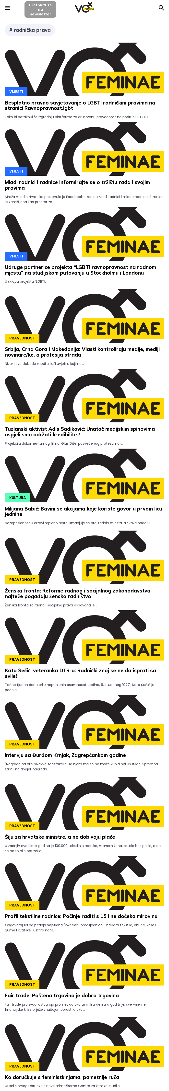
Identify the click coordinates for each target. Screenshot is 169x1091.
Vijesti (16, 91)
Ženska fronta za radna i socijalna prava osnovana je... (51, 605)
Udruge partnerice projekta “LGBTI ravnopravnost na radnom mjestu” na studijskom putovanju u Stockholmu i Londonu (80, 270)
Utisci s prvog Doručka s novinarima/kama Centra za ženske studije (62, 1085)
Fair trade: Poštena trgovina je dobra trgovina (62, 995)
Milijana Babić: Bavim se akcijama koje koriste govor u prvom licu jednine (83, 511)
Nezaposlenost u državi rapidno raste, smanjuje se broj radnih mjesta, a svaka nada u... (78, 523)
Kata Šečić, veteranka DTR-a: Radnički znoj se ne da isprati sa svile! (80, 673)
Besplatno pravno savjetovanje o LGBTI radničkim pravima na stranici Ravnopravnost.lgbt (80, 105)
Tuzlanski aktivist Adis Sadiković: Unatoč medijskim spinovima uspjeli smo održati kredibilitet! (80, 432)
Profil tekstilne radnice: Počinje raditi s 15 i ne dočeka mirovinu (81, 916)
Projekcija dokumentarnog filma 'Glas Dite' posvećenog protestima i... (64, 443)
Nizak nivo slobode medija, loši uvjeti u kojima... (44, 363)
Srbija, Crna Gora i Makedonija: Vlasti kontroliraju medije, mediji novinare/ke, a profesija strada (82, 352)
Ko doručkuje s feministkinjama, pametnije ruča (62, 1077)
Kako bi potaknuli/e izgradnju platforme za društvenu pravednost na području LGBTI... (77, 117)
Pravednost (22, 338)
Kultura (17, 497)
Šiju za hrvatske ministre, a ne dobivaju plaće (60, 837)
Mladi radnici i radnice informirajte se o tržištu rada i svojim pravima (77, 185)
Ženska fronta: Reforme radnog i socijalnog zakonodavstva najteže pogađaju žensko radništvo (77, 593)
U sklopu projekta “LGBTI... (26, 281)
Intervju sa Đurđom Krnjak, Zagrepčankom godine (65, 755)
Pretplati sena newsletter (40, 9)
